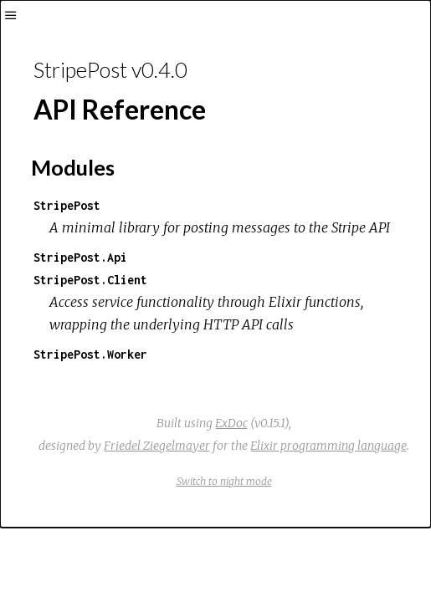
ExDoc (231, 423)
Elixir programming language (328, 445)
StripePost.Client (90, 280)
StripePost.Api (80, 257)
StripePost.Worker (90, 354)
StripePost (66, 205)
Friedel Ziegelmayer (157, 445)
